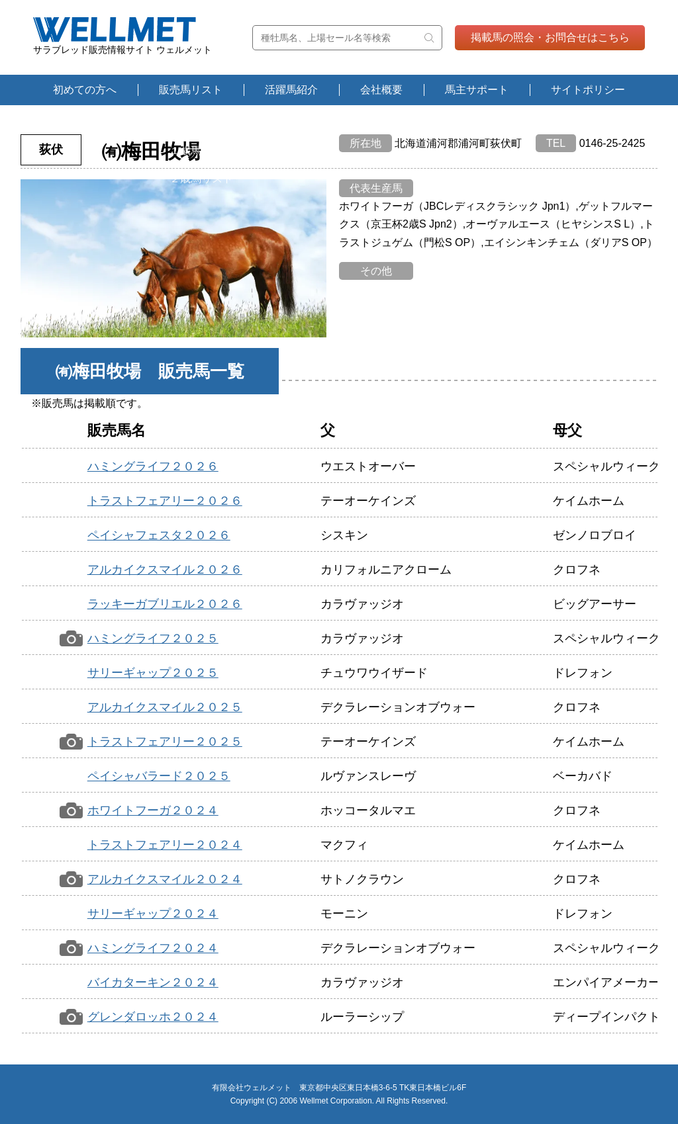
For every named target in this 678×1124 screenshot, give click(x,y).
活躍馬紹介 (291, 89)
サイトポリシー (588, 89)
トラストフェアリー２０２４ (164, 844)
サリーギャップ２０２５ (152, 672)
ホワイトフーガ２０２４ (152, 810)
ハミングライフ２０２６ (152, 466)
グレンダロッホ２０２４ (152, 1016)
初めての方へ (85, 89)
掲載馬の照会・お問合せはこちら (550, 37)
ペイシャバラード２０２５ (158, 776)
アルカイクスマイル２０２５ (164, 707)
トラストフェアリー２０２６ (164, 500)
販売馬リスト (190, 89)
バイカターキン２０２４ (152, 982)
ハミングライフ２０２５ (152, 638)
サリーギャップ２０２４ (152, 913)
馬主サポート (476, 89)
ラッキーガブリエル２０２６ (164, 604)
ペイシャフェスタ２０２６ (158, 535)
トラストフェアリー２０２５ (164, 741)
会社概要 (381, 89)
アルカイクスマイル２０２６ (164, 569)
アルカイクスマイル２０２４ (164, 879)
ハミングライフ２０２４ (152, 948)
